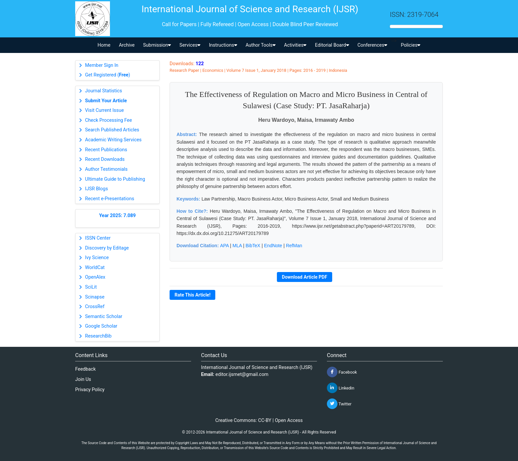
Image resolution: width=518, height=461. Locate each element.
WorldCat (95, 267)
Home (104, 45)
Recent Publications (106, 150)
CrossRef (95, 306)
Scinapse (95, 297)
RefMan (294, 245)
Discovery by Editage (107, 248)
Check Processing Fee (108, 120)
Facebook (342, 372)
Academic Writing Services (113, 140)
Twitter (339, 403)
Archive (127, 45)
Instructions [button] (223, 45)
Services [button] (190, 45)
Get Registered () (107, 75)
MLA (237, 245)
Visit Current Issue (104, 110)
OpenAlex (95, 277)
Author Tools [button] (260, 45)
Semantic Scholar (103, 316)
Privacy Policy (90, 389)
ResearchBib (98, 336)
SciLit (91, 287)
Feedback (85, 369)
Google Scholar (101, 326)
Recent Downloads (105, 159)
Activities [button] (295, 45)
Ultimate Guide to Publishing (115, 179)
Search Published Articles (112, 130)
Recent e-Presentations (109, 199)
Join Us (83, 379)
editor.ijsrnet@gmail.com (242, 374)
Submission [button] (157, 45)
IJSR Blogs (96, 189)
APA (224, 245)
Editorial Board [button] (332, 45)
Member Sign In (101, 65)
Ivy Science (97, 257)
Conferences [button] (372, 45)
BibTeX (253, 245)
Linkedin (340, 388)
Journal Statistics (103, 91)
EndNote (273, 245)
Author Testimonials (106, 169)
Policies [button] (410, 45)
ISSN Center (98, 238)
